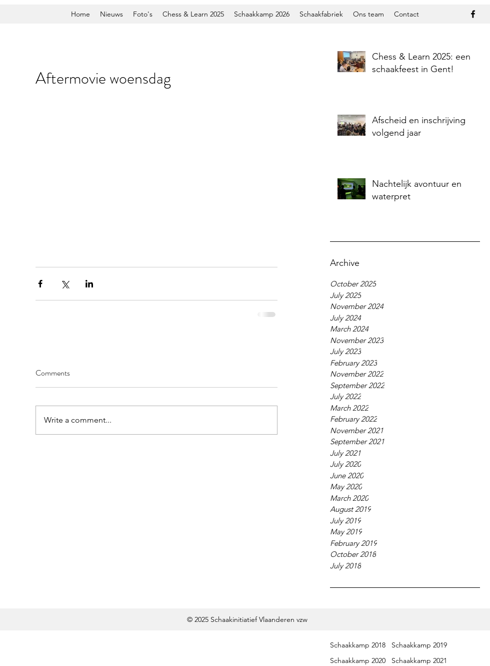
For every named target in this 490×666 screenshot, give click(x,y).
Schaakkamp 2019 (419, 644)
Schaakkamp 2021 (419, 660)
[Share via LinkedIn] (89, 283)
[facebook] (473, 14)
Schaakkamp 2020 (358, 660)
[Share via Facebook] (40, 283)
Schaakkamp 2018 (358, 644)
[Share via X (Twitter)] (65, 283)
